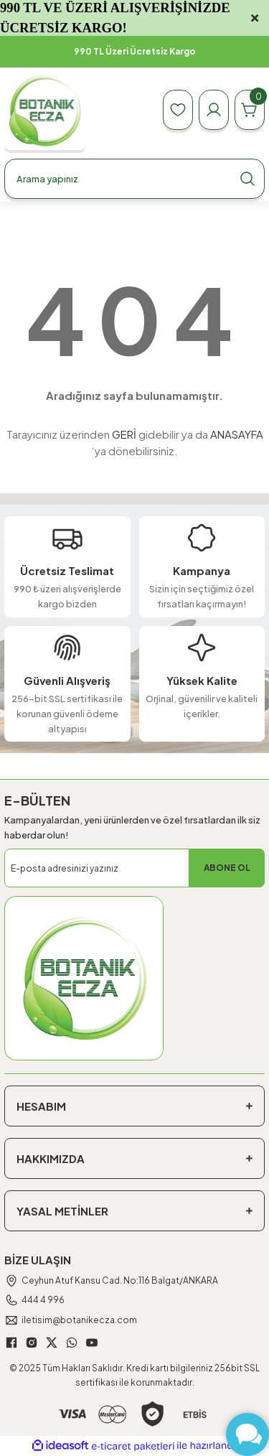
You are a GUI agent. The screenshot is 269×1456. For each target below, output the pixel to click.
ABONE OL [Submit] (227, 867)
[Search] (134, 179)
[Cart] (250, 110)
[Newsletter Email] (134, 868)
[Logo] (44, 110)
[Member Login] (214, 110)
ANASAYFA (236, 434)
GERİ (124, 434)
